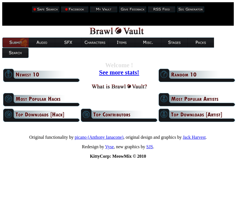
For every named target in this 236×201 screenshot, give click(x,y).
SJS (149, 146)
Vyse (109, 146)
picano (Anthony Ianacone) (99, 137)
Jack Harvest (194, 137)
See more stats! (119, 72)
